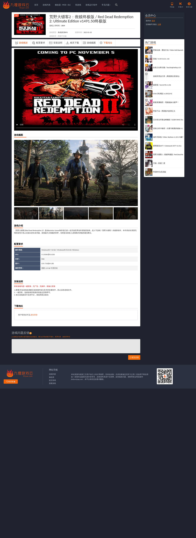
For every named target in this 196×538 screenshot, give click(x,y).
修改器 (51, 377)
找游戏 (78, 5)
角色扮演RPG (63, 32)
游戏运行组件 (91, 5)
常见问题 (106, 5)
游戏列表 (46, 5)
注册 (159, 24)
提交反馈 (134, 357)
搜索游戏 (52, 383)
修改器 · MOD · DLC (63, 5)
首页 (36, 5)
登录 (153, 21)
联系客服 (10, 381)
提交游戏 (52, 380)
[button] (135, 173)
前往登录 (34, 315)
